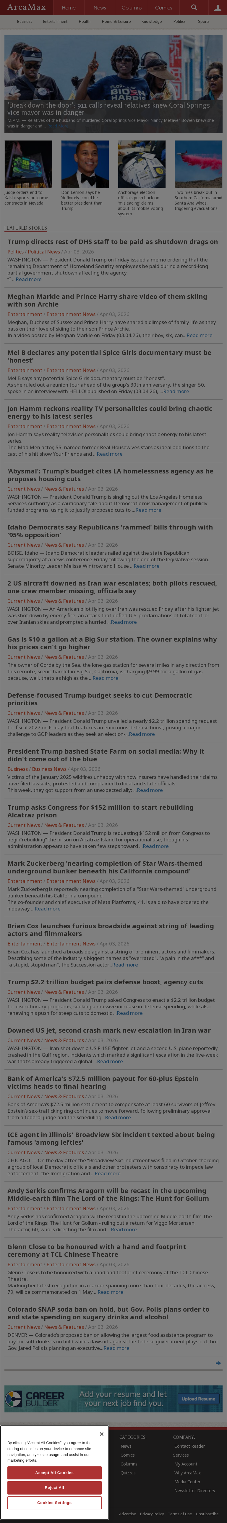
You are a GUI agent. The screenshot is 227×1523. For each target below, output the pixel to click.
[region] (54, 1472)
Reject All (54, 1487)
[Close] (101, 1434)
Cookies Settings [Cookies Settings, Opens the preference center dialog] (54, 1502)
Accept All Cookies (54, 1473)
